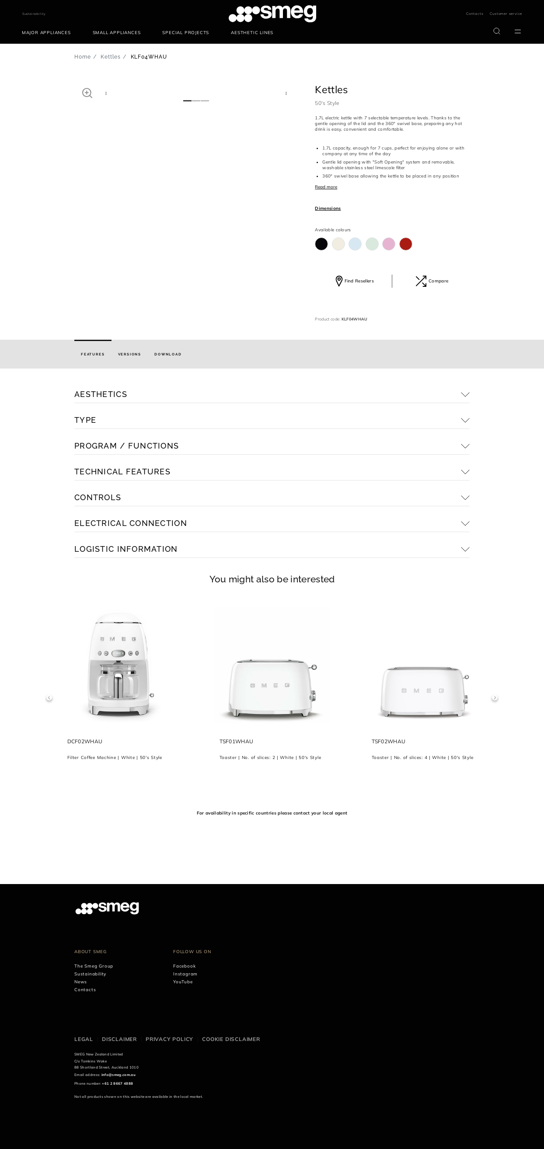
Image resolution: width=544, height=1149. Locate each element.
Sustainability (34, 14)
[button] (87, 92)
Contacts (474, 13)
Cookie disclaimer (231, 1039)
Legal (83, 1039)
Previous (49, 697)
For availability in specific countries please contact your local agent (272, 813)
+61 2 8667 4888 (117, 1083)
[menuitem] (48, 32)
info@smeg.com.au (118, 1074)
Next (494, 697)
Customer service (506, 13)
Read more (326, 187)
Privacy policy (169, 1039)
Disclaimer (119, 1039)
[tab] (93, 354)
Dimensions (328, 208)
